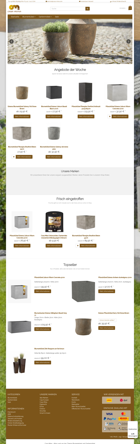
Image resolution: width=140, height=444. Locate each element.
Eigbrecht (43, 404)
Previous (11, 41)
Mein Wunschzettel (78, 406)
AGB (9, 414)
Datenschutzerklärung (15, 416)
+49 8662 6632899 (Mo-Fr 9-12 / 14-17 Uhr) (22, 1)
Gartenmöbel (45, 17)
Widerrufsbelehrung (15, 421)
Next (128, 41)
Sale (57, 17)
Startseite (15, 17)
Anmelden (123, 8)
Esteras (42, 409)
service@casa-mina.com (54, 1)
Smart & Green (45, 413)
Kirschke (43, 411)
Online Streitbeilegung (16, 423)
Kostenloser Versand (86, 1)
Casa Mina (43, 402)
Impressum (12, 412)
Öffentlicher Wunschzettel (81, 409)
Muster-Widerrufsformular (17, 425)
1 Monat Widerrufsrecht (118, 1)
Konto (74, 402)
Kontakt (74, 398)
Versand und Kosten (15, 418)
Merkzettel (75, 404)
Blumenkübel (29, 17)
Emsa (42, 406)
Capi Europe (44, 400)
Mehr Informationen (22, 116)
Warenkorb (76, 400)
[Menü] (136, 422)
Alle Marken (44, 398)
